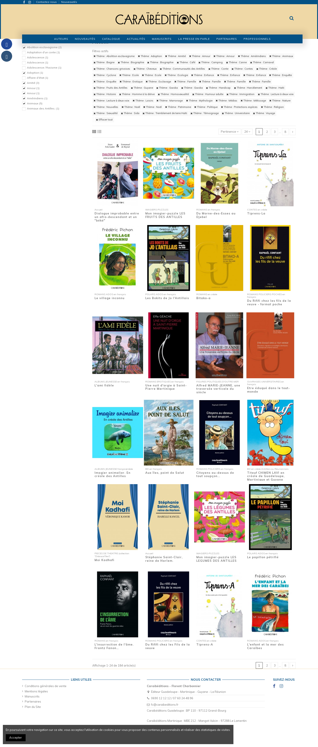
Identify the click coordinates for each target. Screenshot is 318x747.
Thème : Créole (266, 68)
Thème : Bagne (104, 62)
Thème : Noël (131, 107)
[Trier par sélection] (229, 132)
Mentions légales (36, 691)
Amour (33, 88)
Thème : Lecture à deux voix (275, 94)
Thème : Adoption (150, 56)
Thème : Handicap (218, 87)
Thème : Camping (211, 62)
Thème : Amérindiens (252, 56)
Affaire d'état (37, 77)
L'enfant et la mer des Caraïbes (265, 646)
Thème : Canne (236, 62)
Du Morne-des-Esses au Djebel (216, 215)
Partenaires (33, 701)
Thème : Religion (272, 107)
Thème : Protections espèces (239, 107)
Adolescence (37, 57)
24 (247, 131)
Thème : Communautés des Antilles (182, 68)
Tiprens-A (204, 644)
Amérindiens (37, 98)
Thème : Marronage (170, 100)
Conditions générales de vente (45, 686)
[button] (111, 38)
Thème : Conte (218, 68)
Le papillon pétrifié (263, 557)
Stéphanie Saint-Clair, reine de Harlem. (164, 558)
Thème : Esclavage (158, 81)
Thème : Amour (199, 56)
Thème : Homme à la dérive (137, 94)
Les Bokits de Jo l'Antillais (167, 298)
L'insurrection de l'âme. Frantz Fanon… (114, 646)
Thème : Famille (185, 81)
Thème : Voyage (264, 113)
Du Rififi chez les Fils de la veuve (167, 646)
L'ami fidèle (104, 385)
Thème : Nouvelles (106, 107)
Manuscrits (32, 696)
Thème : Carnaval (262, 62)
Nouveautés (69, 2)
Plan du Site (33, 707)
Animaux (34, 103)
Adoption (35, 72)
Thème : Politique (206, 107)
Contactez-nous (46, 2)
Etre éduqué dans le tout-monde (268, 389)
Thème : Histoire (105, 94)
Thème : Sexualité (105, 113)
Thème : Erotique (131, 81)
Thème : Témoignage (205, 113)
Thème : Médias (226, 100)
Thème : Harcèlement (248, 87)
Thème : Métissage (253, 100)
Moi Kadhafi (104, 560)
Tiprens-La (256, 213)
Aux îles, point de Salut (164, 472)
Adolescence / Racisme (44, 67)
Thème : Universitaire (236, 113)
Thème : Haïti (275, 87)
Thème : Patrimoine (178, 107)
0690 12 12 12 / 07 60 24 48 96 (172, 698)
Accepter (15, 737)
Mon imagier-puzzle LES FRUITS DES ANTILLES (165, 215)
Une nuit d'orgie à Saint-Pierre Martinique (166, 387)
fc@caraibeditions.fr (164, 704)
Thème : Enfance (202, 75)
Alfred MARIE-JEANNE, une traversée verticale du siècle (218, 389)
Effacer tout (104, 119)
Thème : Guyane (142, 87)
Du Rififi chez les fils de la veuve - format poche (269, 302)
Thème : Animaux (281, 56)
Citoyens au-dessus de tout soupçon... (215, 474)
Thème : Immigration (240, 94)
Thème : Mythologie (199, 100)
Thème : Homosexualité (173, 94)
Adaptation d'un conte (43, 52)
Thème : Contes (242, 68)
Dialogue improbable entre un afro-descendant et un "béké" (117, 217)
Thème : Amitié (175, 56)
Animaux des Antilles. (43, 108)
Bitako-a (203, 298)
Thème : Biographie (131, 62)
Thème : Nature (279, 100)
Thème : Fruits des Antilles (110, 87)
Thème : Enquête (280, 75)
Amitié (33, 82)
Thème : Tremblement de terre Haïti (165, 113)
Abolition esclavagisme (44, 47)
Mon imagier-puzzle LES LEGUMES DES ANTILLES (216, 558)
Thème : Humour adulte (207, 94)
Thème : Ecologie (176, 75)
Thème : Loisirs (143, 100)
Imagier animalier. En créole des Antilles (113, 474)
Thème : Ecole (129, 75)
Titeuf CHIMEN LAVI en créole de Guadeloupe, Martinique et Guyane (266, 476)
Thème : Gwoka (167, 87)
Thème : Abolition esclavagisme (114, 56)
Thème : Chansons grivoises (112, 68)
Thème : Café (186, 62)
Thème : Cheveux (145, 68)
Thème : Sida (130, 113)
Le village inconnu (110, 298)
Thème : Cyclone (105, 75)
